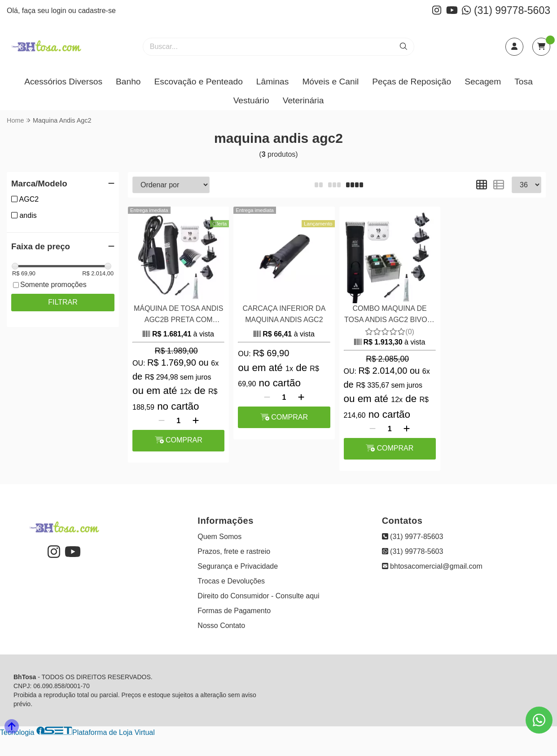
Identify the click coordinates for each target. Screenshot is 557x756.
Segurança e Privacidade (237, 566)
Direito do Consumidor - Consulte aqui (258, 596)
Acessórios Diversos (63, 81)
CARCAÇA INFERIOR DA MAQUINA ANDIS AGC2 (283, 314)
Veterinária (303, 100)
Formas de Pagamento (234, 611)
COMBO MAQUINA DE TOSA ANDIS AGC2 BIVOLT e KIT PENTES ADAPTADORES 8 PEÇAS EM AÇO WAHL (389, 315)
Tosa (523, 81)
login (59, 10)
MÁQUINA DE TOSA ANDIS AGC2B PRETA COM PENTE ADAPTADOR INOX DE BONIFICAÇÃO (178, 315)
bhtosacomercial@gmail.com (432, 566)
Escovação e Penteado (198, 81)
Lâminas (272, 81)
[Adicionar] (196, 420)
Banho (128, 81)
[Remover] (161, 420)
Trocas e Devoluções (231, 581)
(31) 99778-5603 (506, 10)
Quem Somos (219, 536)
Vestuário (251, 100)
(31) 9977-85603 (412, 536)
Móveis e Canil (330, 81)
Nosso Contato (221, 625)
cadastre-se (97, 10)
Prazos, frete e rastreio (233, 551)
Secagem (483, 81)
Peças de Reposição (411, 81)
